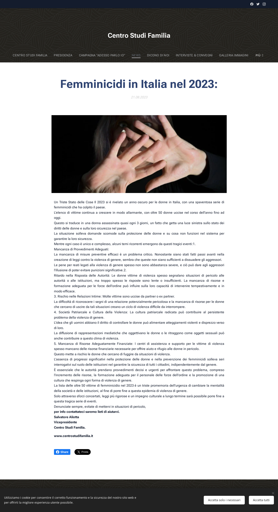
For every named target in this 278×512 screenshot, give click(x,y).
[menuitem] (33, 55)
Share (62, 452)
